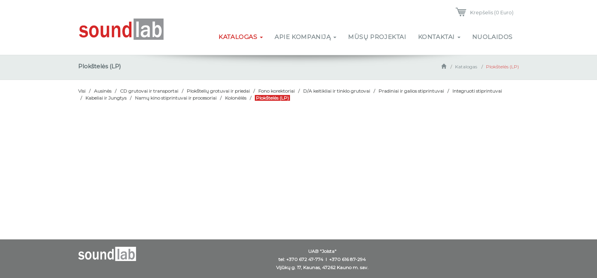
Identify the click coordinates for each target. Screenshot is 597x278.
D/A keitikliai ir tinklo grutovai (336, 91)
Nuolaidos (492, 37)
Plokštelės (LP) (502, 67)
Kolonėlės (235, 98)
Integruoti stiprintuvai (477, 91)
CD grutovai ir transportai (149, 91)
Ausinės (102, 91)
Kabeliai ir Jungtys (105, 98)
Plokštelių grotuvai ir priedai (218, 91)
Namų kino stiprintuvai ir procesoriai (176, 98)
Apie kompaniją (305, 37)
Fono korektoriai (276, 91)
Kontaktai (439, 37)
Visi (81, 91)
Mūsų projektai (377, 37)
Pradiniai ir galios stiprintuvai (411, 91)
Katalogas (240, 37)
